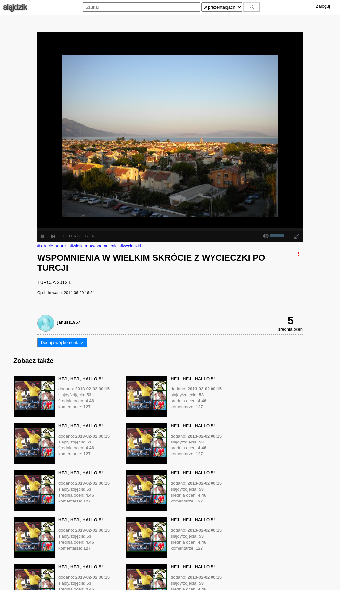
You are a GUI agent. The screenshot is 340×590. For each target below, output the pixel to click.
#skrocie (45, 245)
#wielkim (78, 245)
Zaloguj (323, 6)
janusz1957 (68, 322)
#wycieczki (131, 245)
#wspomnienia (104, 245)
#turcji (62, 245)
